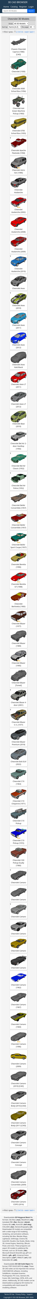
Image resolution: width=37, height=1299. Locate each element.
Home (6, 6)
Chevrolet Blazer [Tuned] (18, 678)
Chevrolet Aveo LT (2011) (18, 379)
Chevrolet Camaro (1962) (18, 980)
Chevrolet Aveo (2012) (18, 340)
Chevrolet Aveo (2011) (18, 320)
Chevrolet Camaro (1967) (18, 999)
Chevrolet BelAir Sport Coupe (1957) (19, 540)
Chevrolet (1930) (18, 65)
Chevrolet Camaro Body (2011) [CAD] (18, 1118)
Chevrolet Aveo (18, 282)
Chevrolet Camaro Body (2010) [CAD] (18, 1098)
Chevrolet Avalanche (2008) (18, 224)
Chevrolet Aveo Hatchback (18, 359)
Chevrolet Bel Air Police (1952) (18, 480)
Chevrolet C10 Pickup (18, 816)
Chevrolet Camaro (18, 876)
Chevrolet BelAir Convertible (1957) (18, 500)
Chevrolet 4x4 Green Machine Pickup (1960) (18, 105)
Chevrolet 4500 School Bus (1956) (18, 83)
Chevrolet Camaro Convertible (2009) (18, 1177)
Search (31, 11)
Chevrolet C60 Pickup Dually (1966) (18, 857)
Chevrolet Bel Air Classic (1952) (18, 461)
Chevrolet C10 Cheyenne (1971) (18, 796)
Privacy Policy (20, 1294)
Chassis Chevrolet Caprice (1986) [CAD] (18, 46)
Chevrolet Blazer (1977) (18, 618)
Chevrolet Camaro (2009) (18, 1059)
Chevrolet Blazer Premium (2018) (18, 737)
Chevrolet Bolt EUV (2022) (18, 756)
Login (31, 6)
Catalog (14, 6)
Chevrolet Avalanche (18, 185)
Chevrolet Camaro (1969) (18, 1019)
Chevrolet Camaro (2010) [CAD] (18, 1078)
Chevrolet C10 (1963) (18, 776)
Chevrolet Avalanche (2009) (18, 244)
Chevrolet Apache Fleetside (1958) (18, 145)
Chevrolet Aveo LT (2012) (18, 399)
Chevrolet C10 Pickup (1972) (18, 835)
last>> (32, 32)
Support (30, 1294)
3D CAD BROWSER (17, 2)
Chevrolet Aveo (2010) (18, 300)
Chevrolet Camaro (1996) (18, 1039)
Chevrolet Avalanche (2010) (18, 264)
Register (23, 6)
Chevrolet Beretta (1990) (18, 559)
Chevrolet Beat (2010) (18, 419)
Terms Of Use (9, 1294)
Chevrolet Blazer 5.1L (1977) (18, 717)
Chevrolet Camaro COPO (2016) (18, 1197)
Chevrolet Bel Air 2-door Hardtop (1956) (18, 440)
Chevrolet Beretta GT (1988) (18, 579)
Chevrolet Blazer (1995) (18, 658)
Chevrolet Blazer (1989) (18, 638)
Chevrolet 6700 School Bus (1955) (18, 126)
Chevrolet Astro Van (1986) (18, 165)
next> (27, 32)
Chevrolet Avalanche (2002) (18, 204)
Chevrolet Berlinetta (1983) (18, 599)
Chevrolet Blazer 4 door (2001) (18, 697)
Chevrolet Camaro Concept (18, 1137)
